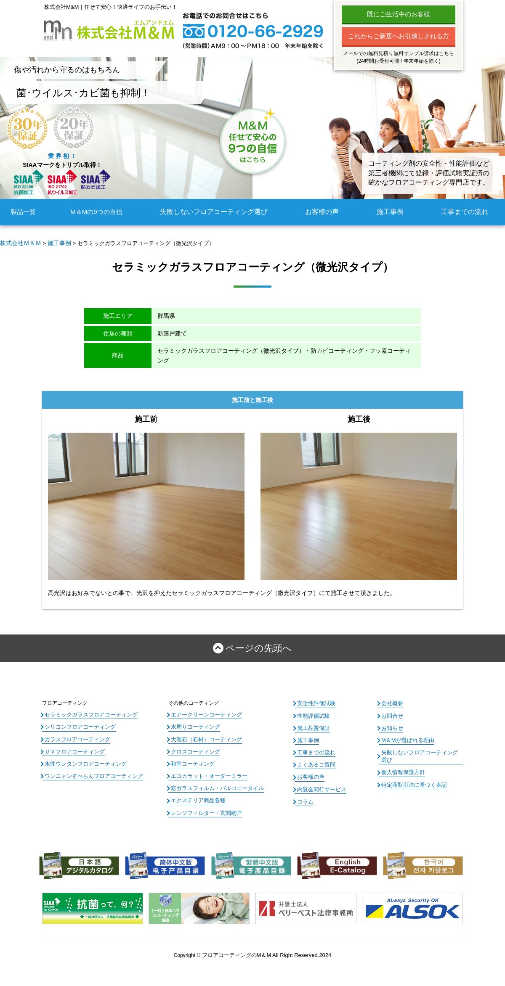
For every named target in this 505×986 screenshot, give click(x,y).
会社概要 (391, 701)
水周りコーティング (193, 724)
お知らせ (391, 725)
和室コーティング (191, 759)
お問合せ (391, 713)
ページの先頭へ (258, 647)
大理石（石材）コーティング (204, 736)
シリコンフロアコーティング (77, 724)
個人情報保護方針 (401, 760)
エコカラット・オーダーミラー (206, 771)
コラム (304, 795)
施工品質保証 (312, 725)
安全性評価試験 (314, 701)
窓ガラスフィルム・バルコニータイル (214, 783)
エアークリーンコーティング (204, 713)
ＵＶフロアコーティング (72, 748)
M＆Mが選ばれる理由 (405, 736)
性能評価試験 (312, 713)
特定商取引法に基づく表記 (411, 772)
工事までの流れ (466, 211)
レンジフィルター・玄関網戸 (204, 806)
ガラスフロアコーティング (75, 736)
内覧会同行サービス (320, 783)
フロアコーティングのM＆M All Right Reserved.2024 (266, 948)
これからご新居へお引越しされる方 (398, 36)
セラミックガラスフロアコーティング (87, 713)
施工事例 (391, 211)
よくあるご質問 (314, 760)
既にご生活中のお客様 (398, 14)
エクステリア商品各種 (196, 794)
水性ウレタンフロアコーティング (82, 759)
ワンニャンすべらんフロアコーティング (90, 771)
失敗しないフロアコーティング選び (217, 211)
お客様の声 (323, 211)
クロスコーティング (193, 748)
